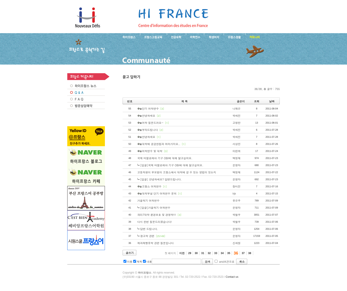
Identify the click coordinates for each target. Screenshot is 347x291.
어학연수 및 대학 (152, 151)
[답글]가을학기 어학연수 (155, 207)
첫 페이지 (170, 253)
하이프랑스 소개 (128, 36)
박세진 (237, 115)
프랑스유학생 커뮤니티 (254, 36)
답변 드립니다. (149, 229)
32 (209, 253)
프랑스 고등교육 (153, 36)
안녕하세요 (148, 115)
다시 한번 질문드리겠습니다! (154, 222)
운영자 (237, 165)
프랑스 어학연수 (195, 36)
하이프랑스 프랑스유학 (87, 18)
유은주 (237, 200)
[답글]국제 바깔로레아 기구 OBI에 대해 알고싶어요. (171, 165)
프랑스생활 (234, 36)
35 (228, 253)
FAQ (86, 99)
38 (249, 253)
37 (243, 253)
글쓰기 (130, 253)
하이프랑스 (144, 272)
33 (215, 253)
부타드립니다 (150, 130)
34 (222, 253)
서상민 (237, 144)
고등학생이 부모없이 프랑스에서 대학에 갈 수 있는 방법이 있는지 (176, 172)
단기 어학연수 (150, 108)
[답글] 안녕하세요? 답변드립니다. (161, 179)
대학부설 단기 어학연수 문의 (159, 193)
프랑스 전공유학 (176, 36)
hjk (234, 193)
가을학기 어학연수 (148, 200)
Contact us (232, 276)
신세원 (237, 243)
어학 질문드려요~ (153, 122)
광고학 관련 (147, 236)
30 (196, 253)
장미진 (237, 186)
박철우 (237, 214)
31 (202, 253)
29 (189, 253)
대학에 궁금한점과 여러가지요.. (161, 144)
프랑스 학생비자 (214, 36)
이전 (182, 253)
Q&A (86, 92)
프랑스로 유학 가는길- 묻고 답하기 (173, 18)
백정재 (237, 158)
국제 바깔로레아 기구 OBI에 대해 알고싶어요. (165, 158)
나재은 (237, 108)
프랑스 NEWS (86, 85)
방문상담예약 (86, 105)
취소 (242, 261)
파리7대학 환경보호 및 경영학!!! (156, 214)
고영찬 (237, 122)
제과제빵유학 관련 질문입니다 (155, 243)
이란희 (237, 151)
